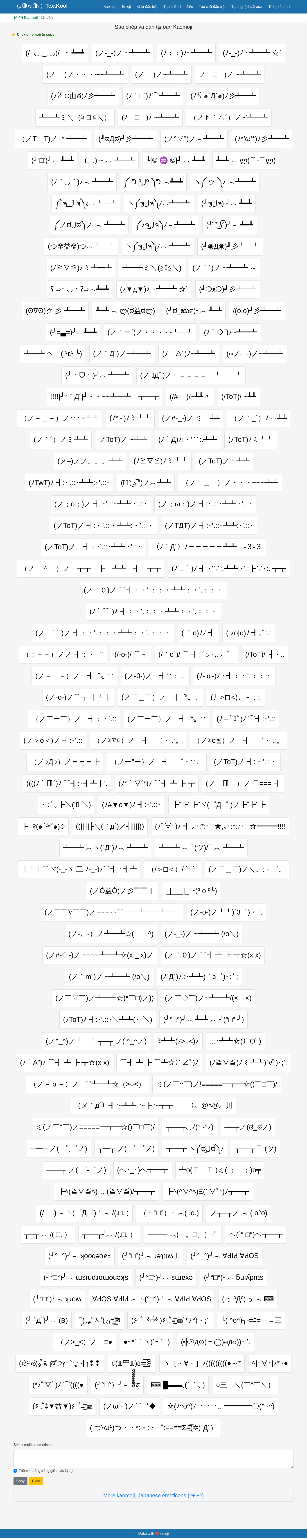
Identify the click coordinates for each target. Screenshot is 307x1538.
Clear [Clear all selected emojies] (36, 1484)
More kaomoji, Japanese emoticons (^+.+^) (153, 1499)
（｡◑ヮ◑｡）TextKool (41, 6)
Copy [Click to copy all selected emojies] (20, 1484)
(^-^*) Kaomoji (26, 18)
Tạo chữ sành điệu (178, 7)
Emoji (126, 7)
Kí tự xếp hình (280, 7)
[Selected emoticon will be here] (153, 1461)
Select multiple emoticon (33, 1448)
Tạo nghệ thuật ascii (247, 7)
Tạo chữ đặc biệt (212, 7)
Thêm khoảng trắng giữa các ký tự (46, 1474)
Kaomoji (110, 7)
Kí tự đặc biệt (147, 7)
